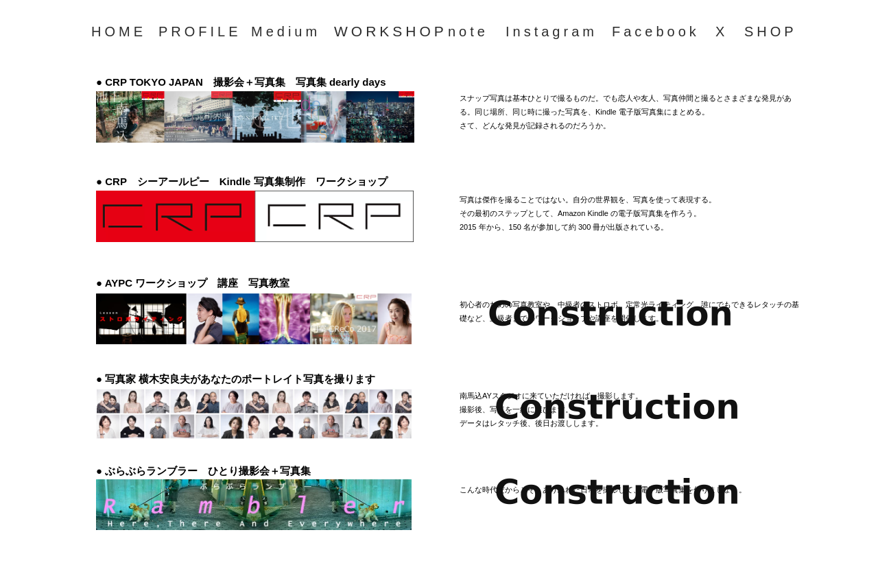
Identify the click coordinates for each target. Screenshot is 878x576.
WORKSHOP (390, 31)
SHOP (770, 31)
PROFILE (199, 31)
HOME (118, 31)
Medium (285, 31)
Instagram (551, 31)
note (468, 31)
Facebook (656, 31)
